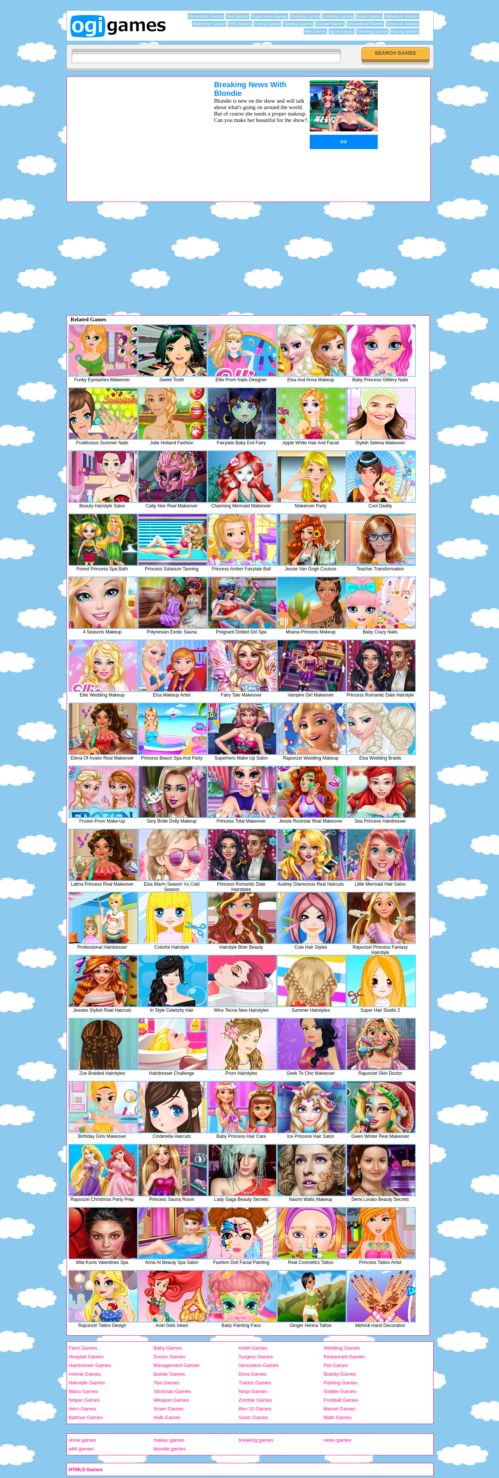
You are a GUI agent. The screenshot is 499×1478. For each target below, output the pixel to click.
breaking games (256, 1440)
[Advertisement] (130, 133)
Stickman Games (172, 1391)
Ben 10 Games (255, 1409)
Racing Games (405, 31)
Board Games (369, 16)
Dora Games (253, 1374)
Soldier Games (340, 1391)
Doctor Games (169, 1356)
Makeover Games (209, 24)
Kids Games (240, 24)
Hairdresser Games (90, 1365)
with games (81, 1449)
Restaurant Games (344, 1356)
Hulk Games (167, 1417)
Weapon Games (171, 1400)
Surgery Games (256, 1356)
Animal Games (85, 1374)
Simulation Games (259, 1365)
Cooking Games (305, 16)
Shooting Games (372, 31)
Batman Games (86, 1417)
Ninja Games (253, 1391)
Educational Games (365, 24)
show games (82, 1440)
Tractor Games (255, 1383)
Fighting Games (298, 24)
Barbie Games (169, 1374)
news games (337, 1440)
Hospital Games (86, 1356)
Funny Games (267, 24)
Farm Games (83, 1348)
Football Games (341, 1400)
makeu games (169, 1440)
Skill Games (237, 16)
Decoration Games (205, 16)
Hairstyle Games (87, 1383)
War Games (315, 31)
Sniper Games (84, 1400)
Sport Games (341, 31)
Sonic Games (253, 1417)
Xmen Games (169, 1409)
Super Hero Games (269, 16)
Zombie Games (255, 1400)
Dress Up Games (402, 24)
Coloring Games (338, 16)
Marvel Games (340, 1409)
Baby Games (168, 1348)
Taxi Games (167, 1383)
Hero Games (83, 1409)
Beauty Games (340, 1374)
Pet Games (336, 1365)
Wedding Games (342, 1348)
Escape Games (330, 24)
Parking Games (341, 1383)
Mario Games (83, 1391)
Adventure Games (402, 16)
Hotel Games (253, 1348)
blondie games (170, 1449)
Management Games (176, 1365)
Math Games (338, 1417)
